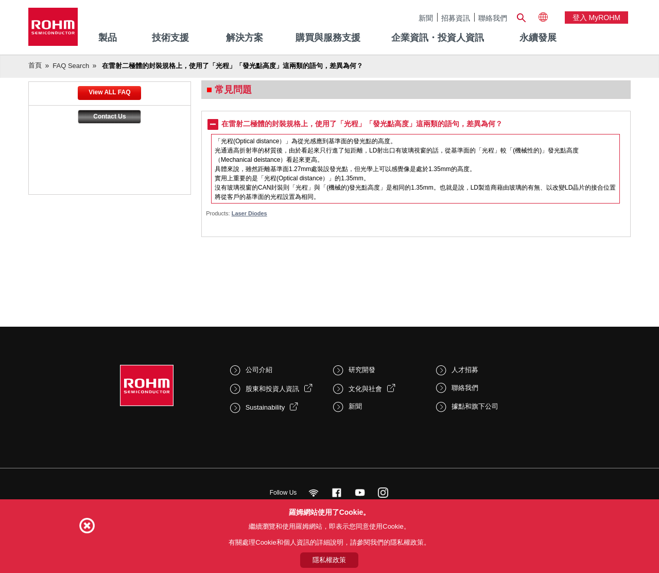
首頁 (35, 65)
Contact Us (109, 116)
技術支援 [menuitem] (170, 37)
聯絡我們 (492, 18)
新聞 (426, 18)
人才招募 (465, 370)
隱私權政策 (329, 560)
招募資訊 (455, 18)
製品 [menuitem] (107, 37)
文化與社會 (365, 389)
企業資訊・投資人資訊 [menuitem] (437, 37)
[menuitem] (538, 38)
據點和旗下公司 (475, 406)
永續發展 (538, 37)
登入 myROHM (596, 17)
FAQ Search (71, 66)
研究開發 (362, 370)
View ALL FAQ (109, 92)
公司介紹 (259, 370)
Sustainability (265, 407)
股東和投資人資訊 (272, 389)
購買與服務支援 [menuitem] (328, 37)
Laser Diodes (249, 213)
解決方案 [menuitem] (244, 37)
